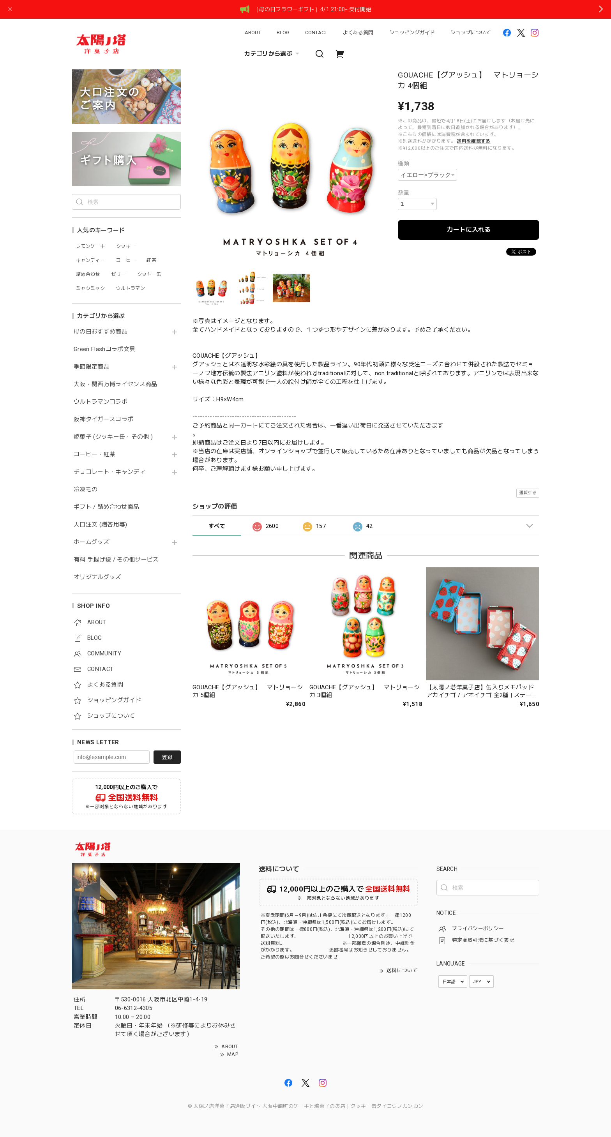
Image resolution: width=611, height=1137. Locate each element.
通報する (528, 492)
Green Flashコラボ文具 (104, 349)
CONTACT (316, 32)
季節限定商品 (91, 367)
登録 (167, 757)
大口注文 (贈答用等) (100, 524)
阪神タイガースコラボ (103, 419)
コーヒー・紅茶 (94, 454)
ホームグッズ (91, 542)
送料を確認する (473, 141)
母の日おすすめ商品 (100, 331)
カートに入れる (469, 229)
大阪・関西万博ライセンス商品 (115, 384)
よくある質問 (358, 32)
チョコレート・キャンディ (109, 472)
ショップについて (470, 32)
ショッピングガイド (412, 32)
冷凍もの (85, 489)
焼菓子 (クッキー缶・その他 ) (113, 437)
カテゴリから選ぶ (272, 54)
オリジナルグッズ (98, 577)
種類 (403, 163)
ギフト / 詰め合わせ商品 (106, 507)
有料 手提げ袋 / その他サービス (116, 559)
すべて (216, 526)
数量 (403, 192)
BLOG (283, 32)
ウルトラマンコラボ (100, 402)
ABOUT (253, 32)
